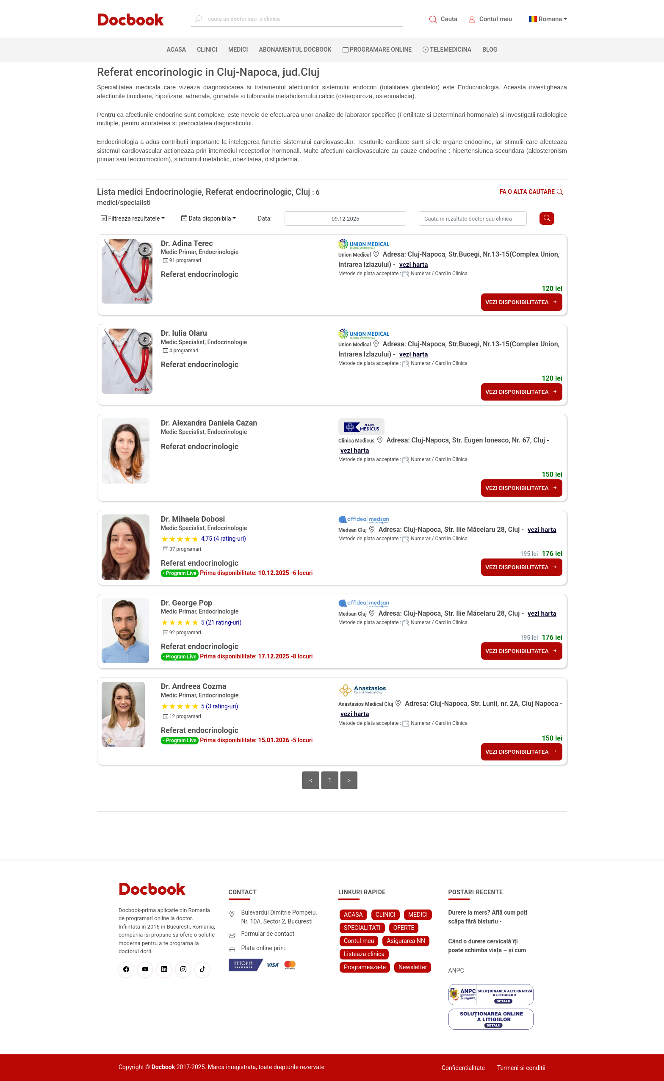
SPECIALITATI (362, 927)
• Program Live (179, 573)
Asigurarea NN (406, 940)
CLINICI (207, 49)
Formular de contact (268, 933)
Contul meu (495, 19)
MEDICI (238, 49)
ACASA (178, 49)
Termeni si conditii (521, 1067)
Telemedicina (447, 49)
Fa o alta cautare (531, 191)
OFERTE (404, 927)
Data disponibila (206, 218)
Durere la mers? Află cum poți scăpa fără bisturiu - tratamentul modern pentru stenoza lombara (488, 917)
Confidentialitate (463, 1067)
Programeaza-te (365, 966)
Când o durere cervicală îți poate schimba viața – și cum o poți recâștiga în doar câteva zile (488, 945)
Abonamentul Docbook (295, 49)
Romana (550, 19)
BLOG (489, 49)
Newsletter (412, 966)
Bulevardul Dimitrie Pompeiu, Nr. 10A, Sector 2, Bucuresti (279, 916)
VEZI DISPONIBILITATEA (521, 302)
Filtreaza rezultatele (130, 218)
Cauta (449, 19)
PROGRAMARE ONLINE (377, 49)
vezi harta (414, 264)
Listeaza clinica (364, 953)
